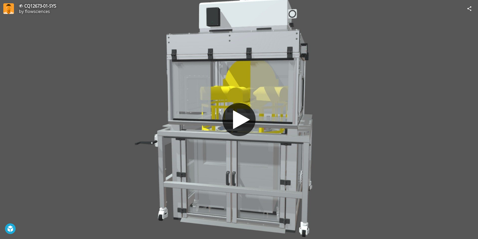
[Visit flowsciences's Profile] (8, 8)
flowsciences (37, 11)
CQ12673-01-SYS (40, 6)
